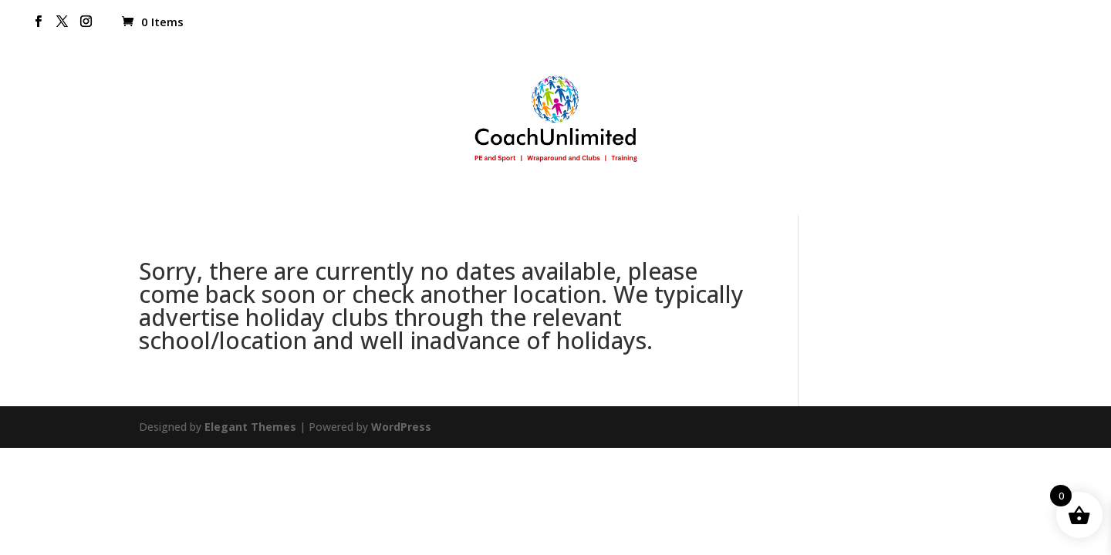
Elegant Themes (250, 426)
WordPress (401, 426)
